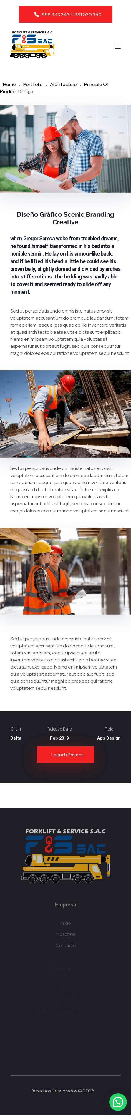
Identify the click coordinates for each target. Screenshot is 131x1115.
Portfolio (33, 84)
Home (9, 84)
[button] (118, 1102)
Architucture (63, 84)
